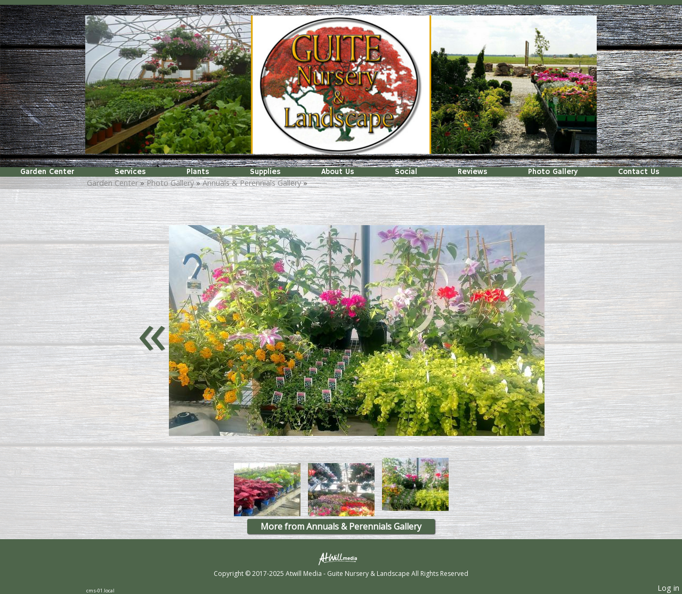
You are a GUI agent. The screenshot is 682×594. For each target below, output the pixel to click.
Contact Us (639, 172)
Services (130, 172)
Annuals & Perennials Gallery (251, 183)
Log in (668, 588)
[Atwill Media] (341, 558)
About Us (337, 172)
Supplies (265, 172)
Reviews (473, 172)
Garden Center (47, 172)
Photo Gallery (553, 172)
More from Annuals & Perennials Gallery (341, 526)
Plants (197, 172)
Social (406, 172)
